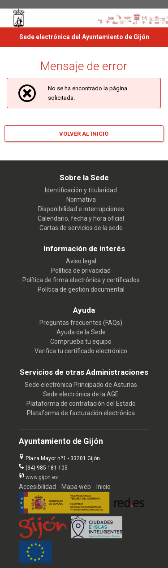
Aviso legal (81, 261)
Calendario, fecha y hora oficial (81, 218)
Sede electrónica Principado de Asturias (81, 384)
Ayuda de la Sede (81, 332)
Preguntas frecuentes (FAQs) (80, 322)
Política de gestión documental (81, 289)
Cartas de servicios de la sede (81, 227)
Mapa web (76, 486)
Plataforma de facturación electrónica (81, 413)
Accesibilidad (37, 486)
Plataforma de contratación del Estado (81, 403)
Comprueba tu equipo (81, 341)
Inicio (103, 486)
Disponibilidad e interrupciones (81, 209)
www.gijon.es (42, 477)
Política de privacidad (81, 270)
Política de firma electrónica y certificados (81, 280)
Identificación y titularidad (81, 190)
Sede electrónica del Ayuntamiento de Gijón (84, 36)
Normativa (81, 199)
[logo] (18, 18)
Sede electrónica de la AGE (81, 394)
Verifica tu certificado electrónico (80, 351)
